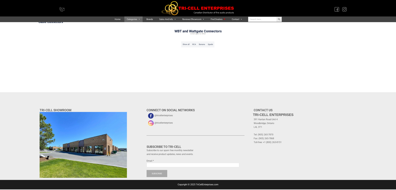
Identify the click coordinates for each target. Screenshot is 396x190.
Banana (202, 50)
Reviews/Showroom (193, 19)
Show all (186, 50)
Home (118, 19)
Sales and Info (167, 19)
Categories (133, 19)
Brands (149, 19)
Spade (210, 50)
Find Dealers (217, 19)
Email (150, 166)
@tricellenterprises (160, 121)
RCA (194, 50)
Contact (237, 19)
